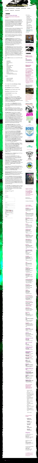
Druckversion (6, 460)
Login (22, 460)
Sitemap (9, 460)
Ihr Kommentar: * (7, 197)
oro (26, 317)
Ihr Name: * (6, 203)
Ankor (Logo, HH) (28, 59)
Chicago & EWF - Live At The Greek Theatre (29, 352)
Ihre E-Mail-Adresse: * (9, 205)
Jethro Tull (27, 332)
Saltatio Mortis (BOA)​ (30, 62)
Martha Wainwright (28, 371)
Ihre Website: (6, 207)
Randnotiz (27, 227)
